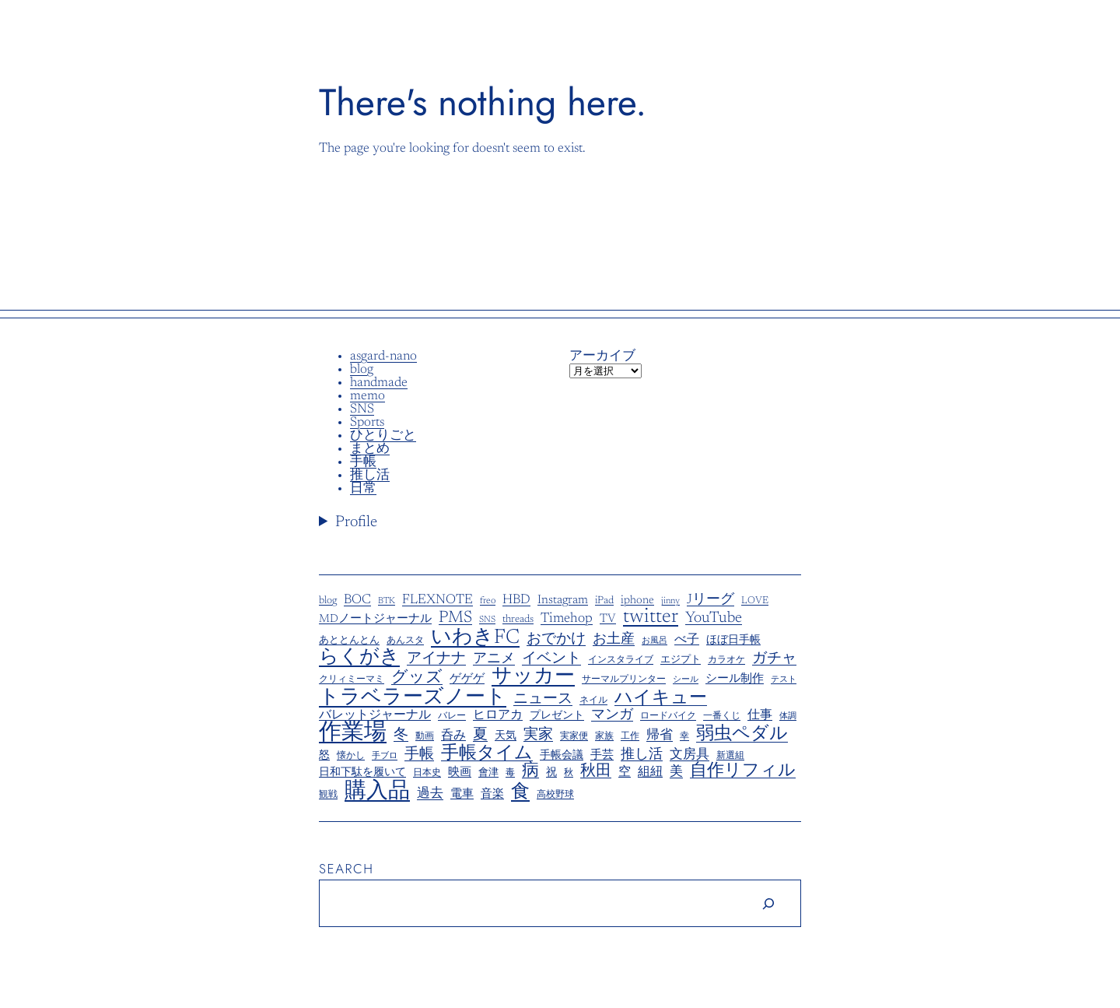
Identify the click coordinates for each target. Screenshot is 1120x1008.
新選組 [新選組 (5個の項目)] (730, 756)
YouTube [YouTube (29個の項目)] (713, 618)
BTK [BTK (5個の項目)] (386, 601)
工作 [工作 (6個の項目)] (630, 736)
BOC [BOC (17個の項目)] (357, 600)
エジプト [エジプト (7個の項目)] (680, 660)
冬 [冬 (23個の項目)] (401, 736)
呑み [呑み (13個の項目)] (453, 736)
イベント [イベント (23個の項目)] (551, 659)
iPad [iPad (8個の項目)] (604, 601)
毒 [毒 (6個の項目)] (510, 773)
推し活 (370, 476)
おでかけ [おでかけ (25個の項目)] (556, 640)
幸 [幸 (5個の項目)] (684, 736)
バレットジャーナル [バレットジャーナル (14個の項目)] (375, 715)
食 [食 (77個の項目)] (520, 792)
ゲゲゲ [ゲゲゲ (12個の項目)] (467, 679)
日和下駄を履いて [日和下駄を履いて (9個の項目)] (362, 772)
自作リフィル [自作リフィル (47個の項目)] (743, 772)
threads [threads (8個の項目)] (518, 620)
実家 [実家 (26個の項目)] (538, 735)
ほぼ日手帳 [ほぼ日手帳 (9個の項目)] (733, 640)
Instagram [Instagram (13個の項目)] (562, 600)
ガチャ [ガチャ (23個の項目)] (774, 659)
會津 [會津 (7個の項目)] (488, 773)
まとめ (370, 449)
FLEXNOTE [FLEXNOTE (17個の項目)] (437, 600)
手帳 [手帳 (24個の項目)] (419, 755)
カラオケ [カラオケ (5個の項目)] (726, 660)
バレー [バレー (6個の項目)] (452, 716)
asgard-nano (383, 357)
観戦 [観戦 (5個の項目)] (328, 795)
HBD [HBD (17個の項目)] (516, 600)
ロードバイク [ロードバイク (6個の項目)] (668, 716)
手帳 (363, 462)
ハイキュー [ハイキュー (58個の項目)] (660, 699)
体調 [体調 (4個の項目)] (787, 717)
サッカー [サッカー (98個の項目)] (533, 677)
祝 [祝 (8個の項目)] (551, 773)
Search (346, 868)
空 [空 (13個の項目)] (624, 772)
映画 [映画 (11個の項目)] (459, 772)
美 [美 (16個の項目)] (676, 772)
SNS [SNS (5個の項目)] (487, 620)
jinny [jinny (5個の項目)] (670, 601)
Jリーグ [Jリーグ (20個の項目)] (710, 600)
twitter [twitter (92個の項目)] (650, 617)
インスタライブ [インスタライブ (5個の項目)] (620, 660)
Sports (367, 423)
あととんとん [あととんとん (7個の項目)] (349, 640)
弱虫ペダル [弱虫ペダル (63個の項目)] (742, 734)
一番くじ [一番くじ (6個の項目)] (721, 716)
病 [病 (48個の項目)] (530, 771)
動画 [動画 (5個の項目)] (424, 736)
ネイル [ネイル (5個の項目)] (593, 701)
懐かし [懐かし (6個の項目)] (351, 755)
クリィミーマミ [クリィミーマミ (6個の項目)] (351, 679)
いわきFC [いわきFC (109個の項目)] (475, 638)
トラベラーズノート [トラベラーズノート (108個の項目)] (412, 698)
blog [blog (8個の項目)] (328, 601)
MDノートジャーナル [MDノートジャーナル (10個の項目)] (375, 619)
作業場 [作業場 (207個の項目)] (353, 733)
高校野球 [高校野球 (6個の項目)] (555, 794)
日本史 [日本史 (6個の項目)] (427, 773)
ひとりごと (383, 436)
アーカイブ (602, 357)
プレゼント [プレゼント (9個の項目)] (557, 716)
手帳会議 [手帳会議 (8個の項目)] (561, 756)
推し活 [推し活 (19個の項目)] (642, 755)
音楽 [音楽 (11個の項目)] (492, 794)
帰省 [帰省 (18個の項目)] (659, 736)
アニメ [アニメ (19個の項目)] (494, 659)
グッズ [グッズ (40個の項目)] (417, 678)
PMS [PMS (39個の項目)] (455, 618)
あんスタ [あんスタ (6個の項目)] (405, 640)
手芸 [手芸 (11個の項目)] (602, 755)
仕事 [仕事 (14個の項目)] (759, 715)
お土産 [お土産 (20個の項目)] (614, 640)
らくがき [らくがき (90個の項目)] (359, 658)
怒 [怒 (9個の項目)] (324, 755)
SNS (362, 409)
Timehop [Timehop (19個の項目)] (567, 619)
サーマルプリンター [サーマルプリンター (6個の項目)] (624, 679)
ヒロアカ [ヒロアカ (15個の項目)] (498, 715)
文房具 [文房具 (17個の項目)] (689, 755)
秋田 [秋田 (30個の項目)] (595, 771)
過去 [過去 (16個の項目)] (430, 794)
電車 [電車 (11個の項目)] (462, 794)
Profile (356, 522)
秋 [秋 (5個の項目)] (568, 773)
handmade (379, 383)
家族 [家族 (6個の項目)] (604, 736)
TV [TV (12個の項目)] (608, 619)
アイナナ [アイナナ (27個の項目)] (436, 659)
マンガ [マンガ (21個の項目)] (612, 715)
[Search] (768, 903)
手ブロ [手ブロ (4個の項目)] (384, 756)
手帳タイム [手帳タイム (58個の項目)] (487, 754)
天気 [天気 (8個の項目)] (505, 737)
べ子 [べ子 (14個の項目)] (686, 640)
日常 (363, 489)
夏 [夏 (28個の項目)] (480, 735)
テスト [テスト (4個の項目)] (783, 680)
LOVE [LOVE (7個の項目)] (754, 601)
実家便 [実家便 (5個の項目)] (574, 736)
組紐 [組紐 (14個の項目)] (650, 772)
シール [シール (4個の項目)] (685, 680)
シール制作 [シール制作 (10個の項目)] (734, 679)
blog (361, 370)
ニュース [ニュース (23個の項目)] (542, 700)
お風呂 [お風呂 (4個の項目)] (654, 641)
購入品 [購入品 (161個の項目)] (377, 792)
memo (367, 396)
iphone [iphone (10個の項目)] (637, 600)
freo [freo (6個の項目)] (487, 601)
